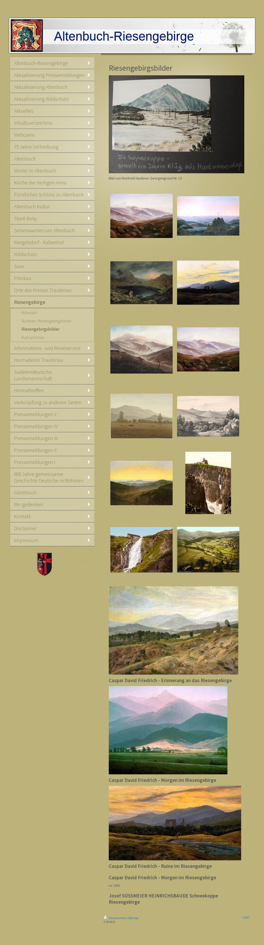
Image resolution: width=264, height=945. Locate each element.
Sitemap (133, 918)
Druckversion (115, 918)
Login (245, 917)
